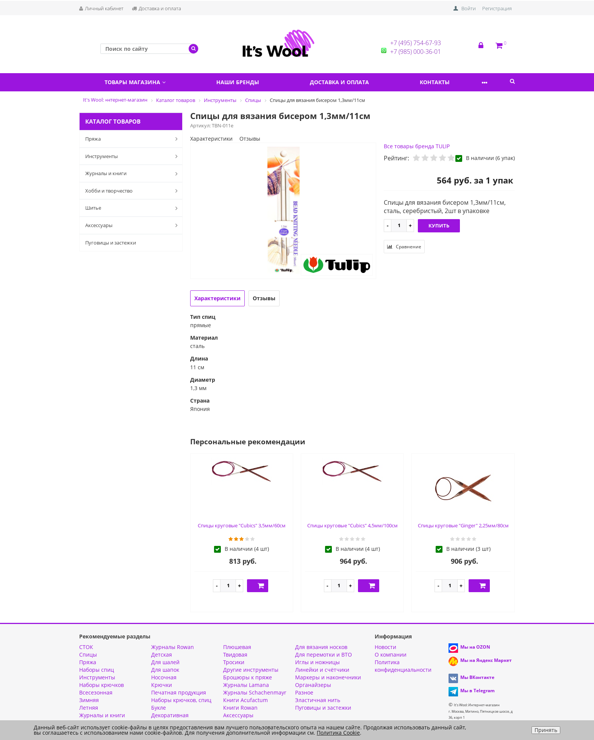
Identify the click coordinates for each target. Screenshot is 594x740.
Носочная (164, 677)
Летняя (88, 707)
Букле (158, 707)
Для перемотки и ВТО (323, 654)
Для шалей (165, 662)
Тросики (233, 662)
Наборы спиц (96, 669)
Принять (546, 730)
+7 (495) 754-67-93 (415, 43)
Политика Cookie (338, 732)
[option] (283, 211)
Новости (385, 647)
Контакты (452, 82)
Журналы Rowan (172, 647)
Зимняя (89, 700)
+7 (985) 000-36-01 (415, 51)
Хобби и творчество (133, 190)
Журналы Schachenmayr (254, 692)
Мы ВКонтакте (477, 677)
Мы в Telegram (477, 690)
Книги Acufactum (245, 700)
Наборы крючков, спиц (181, 700)
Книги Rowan (240, 707)
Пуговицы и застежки (110, 242)
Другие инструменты (250, 669)
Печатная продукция (178, 692)
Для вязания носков (321, 647)
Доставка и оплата (156, 8)
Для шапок (165, 669)
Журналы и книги (133, 173)
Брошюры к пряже (247, 677)
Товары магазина (137, 82)
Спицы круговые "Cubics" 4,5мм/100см (352, 525)
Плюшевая (237, 647)
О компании (390, 654)
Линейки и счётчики (322, 669)
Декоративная (170, 715)
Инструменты (133, 156)
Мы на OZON (475, 647)
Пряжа (133, 139)
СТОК (86, 647)
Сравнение (404, 246)
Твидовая (235, 654)
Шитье (133, 208)
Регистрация (497, 8)
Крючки (161, 684)
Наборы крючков (101, 684)
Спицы (88, 654)
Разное (304, 692)
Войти (468, 8)
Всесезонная (96, 692)
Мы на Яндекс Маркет (486, 660)
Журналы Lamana (246, 684)
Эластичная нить (317, 700)
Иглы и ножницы (317, 662)
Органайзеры (313, 684)
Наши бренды (245, 82)
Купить (438, 225)
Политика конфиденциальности (403, 665)
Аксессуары (133, 225)
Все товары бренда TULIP (417, 146)
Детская (161, 654)
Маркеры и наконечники (328, 677)
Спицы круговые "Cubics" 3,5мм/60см (242, 525)
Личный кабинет (101, 8)
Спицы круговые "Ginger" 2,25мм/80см (463, 525)
